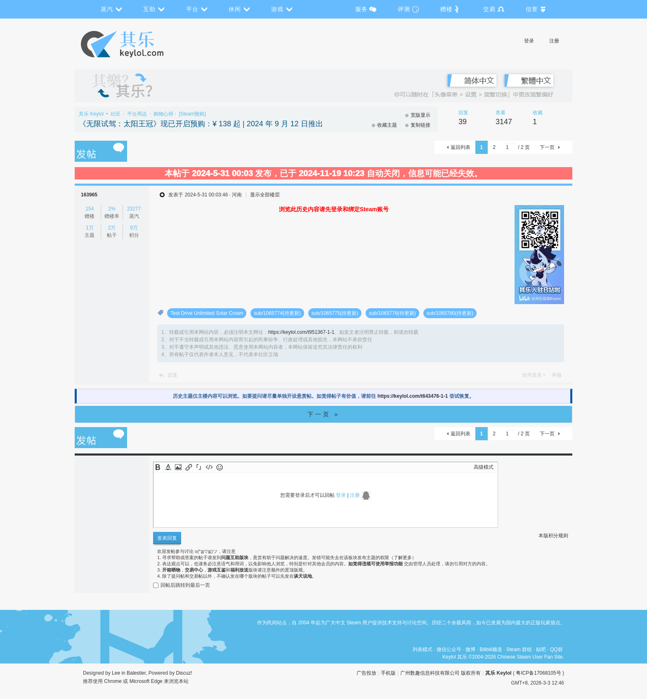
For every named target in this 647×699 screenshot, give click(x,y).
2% (111, 209)
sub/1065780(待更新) (450, 313)
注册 (554, 41)
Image (178, 467)
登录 (529, 41)
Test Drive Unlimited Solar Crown (206, 313)
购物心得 (163, 114)
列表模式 (422, 649)
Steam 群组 (519, 649)
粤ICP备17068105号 (538, 673)
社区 (115, 114)
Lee (116, 673)
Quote (199, 467)
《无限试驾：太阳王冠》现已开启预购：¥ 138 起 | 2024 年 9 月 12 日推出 (201, 124)
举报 (557, 375)
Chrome (113, 681)
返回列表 (460, 147)
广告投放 (366, 673)
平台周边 (137, 114)
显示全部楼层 (265, 195)
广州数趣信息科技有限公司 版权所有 (440, 673)
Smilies (219, 467)
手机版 (388, 673)
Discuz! (184, 673)
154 (89, 209)
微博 (470, 649)
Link (188, 467)
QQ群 (556, 649)
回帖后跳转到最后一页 (181, 585)
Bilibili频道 (490, 649)
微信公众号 (449, 649)
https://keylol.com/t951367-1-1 (301, 332)
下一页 (547, 147)
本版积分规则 (553, 535)
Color (168, 467)
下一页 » (323, 414)
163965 (89, 195)
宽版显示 (420, 115)
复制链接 (420, 125)
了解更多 (403, 557)
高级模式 (484, 467)
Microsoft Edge (146, 681)
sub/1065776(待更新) (392, 313)
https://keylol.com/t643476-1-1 (413, 396)
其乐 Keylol (91, 114)
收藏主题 (387, 125)
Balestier (136, 673)
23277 (134, 209)
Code (209, 467)
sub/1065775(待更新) (335, 313)
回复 (172, 375)
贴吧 (541, 649)
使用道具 (532, 375)
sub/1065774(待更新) (277, 313)
